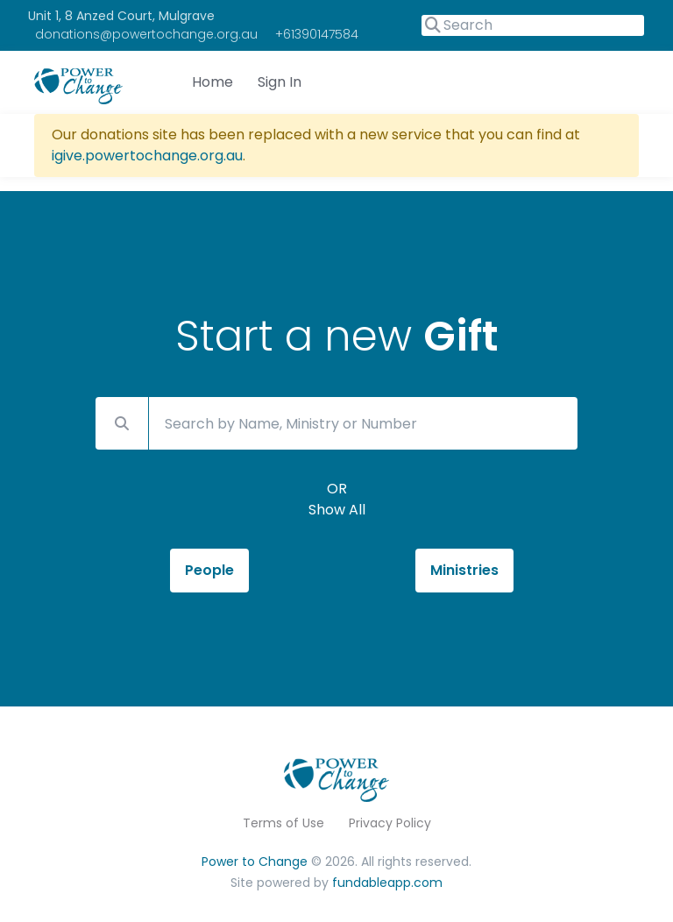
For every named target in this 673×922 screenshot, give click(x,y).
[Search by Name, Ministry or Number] (363, 423)
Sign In (279, 82)
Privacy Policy (390, 823)
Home (212, 82)
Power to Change (255, 861)
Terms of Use (283, 823)
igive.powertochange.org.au (147, 155)
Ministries (464, 570)
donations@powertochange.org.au (146, 34)
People (209, 570)
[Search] (533, 25)
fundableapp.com (387, 882)
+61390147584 (316, 34)
